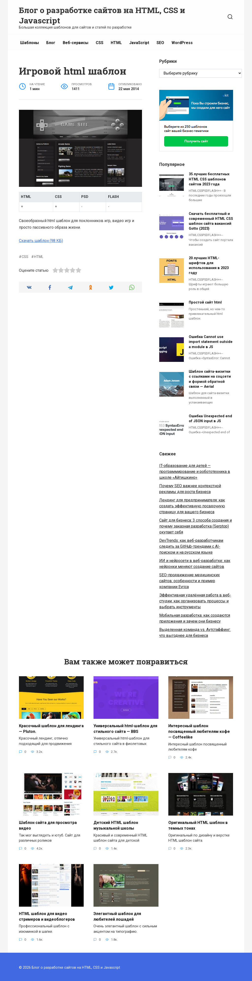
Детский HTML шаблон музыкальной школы (116, 824)
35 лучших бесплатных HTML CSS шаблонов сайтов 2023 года (209, 179)
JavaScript (139, 42)
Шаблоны (29, 42)
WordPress (182, 42)
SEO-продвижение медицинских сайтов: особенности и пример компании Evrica (189, 581)
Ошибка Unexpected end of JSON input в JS (210, 418)
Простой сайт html (205, 303)
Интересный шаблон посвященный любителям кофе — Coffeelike (199, 731)
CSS (99, 42)
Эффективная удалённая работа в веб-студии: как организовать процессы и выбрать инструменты (195, 601)
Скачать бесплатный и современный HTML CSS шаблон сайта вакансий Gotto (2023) (211, 221)
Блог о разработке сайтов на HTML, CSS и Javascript (102, 15)
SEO (160, 42)
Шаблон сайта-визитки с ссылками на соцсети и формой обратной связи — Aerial (210, 379)
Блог (50, 42)
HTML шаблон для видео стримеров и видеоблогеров (47, 915)
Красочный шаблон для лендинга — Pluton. (51, 728)
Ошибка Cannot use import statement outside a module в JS (211, 342)
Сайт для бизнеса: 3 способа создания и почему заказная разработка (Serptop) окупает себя (195, 526)
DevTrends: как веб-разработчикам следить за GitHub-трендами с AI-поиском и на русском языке (191, 546)
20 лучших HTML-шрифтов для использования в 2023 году (209, 265)
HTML (116, 42)
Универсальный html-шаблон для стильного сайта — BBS (125, 728)
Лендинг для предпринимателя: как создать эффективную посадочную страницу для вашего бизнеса (192, 506)
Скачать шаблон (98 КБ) (41, 240)
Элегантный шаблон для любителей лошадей (117, 915)
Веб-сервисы (75, 42)
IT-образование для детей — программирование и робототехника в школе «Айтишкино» (194, 471)
